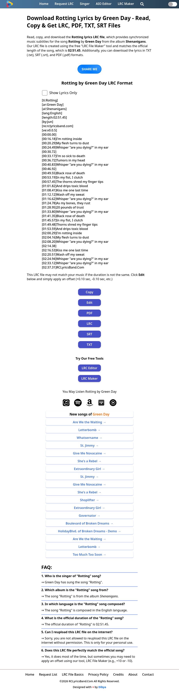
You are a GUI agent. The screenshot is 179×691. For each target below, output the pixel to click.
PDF (89, 313)
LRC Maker (126, 4)
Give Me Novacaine (87, 453)
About (132, 674)
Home (43, 4)
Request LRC (64, 4)
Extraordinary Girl (87, 469)
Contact (148, 674)
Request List (48, 674)
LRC (89, 323)
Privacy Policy (98, 674)
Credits (118, 674)
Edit (90, 302)
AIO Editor (103, 4)
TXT (89, 344)
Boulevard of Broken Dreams (87, 523)
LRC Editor (89, 368)
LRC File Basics (73, 674)
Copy (89, 292)
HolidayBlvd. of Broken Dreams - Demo (87, 531)
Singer (85, 4)
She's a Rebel (87, 461)
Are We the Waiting (87, 422)
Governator (87, 515)
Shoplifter (87, 500)
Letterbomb (87, 430)
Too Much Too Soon (87, 554)
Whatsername (87, 438)
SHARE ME (89, 69)
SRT (89, 334)
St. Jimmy (87, 445)
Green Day (101, 414)
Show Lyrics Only (63, 92)
